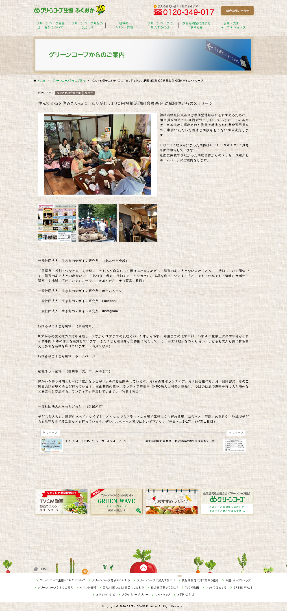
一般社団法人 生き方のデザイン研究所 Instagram (78, 311)
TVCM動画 (192, 587)
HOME (41, 80)
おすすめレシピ (105, 594)
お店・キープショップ (238, 580)
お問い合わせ (185, 594)
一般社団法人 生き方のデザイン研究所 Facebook (77, 301)
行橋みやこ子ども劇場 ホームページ (66, 356)
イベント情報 (88, 587)
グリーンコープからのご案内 (68, 80)
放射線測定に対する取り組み (200, 580)
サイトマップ (162, 594)
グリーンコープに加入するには (156, 580)
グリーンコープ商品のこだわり (111, 580)
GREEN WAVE (243, 587)
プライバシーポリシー (135, 594)
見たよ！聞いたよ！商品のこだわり (123, 587)
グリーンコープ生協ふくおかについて (62, 580)
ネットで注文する (216, 587)
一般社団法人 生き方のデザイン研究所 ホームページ (80, 291)
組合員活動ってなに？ (164, 587)
